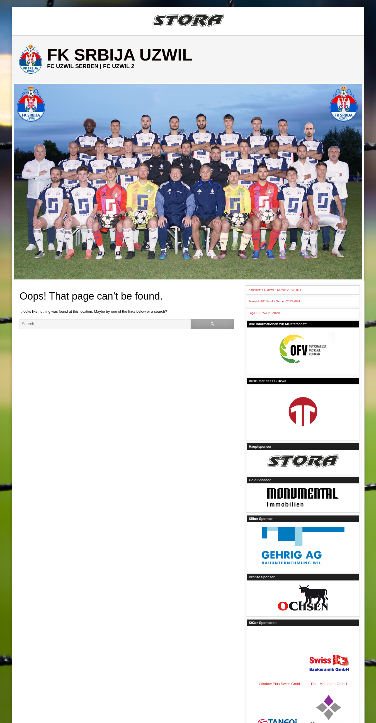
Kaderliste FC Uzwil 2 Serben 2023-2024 (275, 289)
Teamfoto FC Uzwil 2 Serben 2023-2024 (274, 301)
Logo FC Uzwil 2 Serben (264, 313)
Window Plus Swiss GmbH (333, 651)
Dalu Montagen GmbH (277, 676)
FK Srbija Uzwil (119, 54)
